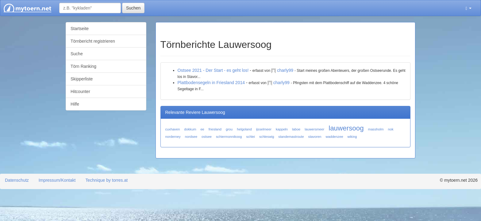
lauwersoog (346, 128)
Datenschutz (17, 180)
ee (202, 129)
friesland (215, 129)
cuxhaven (172, 129)
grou (229, 129)
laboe (296, 129)
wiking (352, 136)
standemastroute (291, 136)
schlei (250, 136)
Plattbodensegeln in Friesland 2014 (211, 82)
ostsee (207, 136)
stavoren (314, 136)
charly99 (285, 70)
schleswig (266, 136)
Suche (77, 53)
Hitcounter (80, 91)
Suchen (133, 8)
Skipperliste (82, 78)
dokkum (190, 129)
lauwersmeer (314, 129)
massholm (376, 129)
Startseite (80, 28)
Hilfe (75, 104)
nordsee (191, 136)
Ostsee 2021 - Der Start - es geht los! (213, 70)
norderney (173, 136)
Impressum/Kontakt (57, 180)
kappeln (282, 129)
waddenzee (334, 136)
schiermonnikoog (229, 136)
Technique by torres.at (106, 180)
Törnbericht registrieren (93, 41)
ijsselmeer (263, 129)
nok (390, 129)
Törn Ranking (83, 66)
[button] (468, 8)
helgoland (244, 129)
